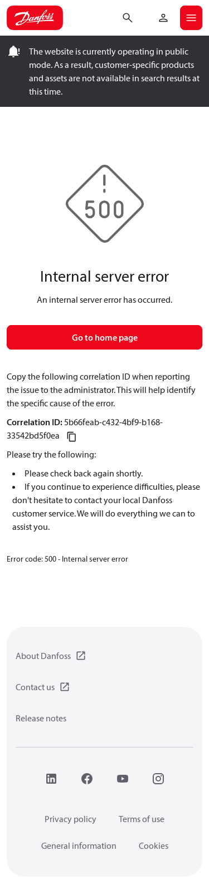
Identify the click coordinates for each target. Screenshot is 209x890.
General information (78, 845)
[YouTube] (122, 778)
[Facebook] (87, 778)
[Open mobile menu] (191, 18)
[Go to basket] (145, 16)
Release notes (41, 718)
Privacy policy (70, 818)
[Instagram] (158, 778)
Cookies (153, 845)
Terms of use (141, 818)
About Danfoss (43, 655)
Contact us (35, 686)
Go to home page (105, 337)
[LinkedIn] (51, 778)
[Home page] (35, 18)
